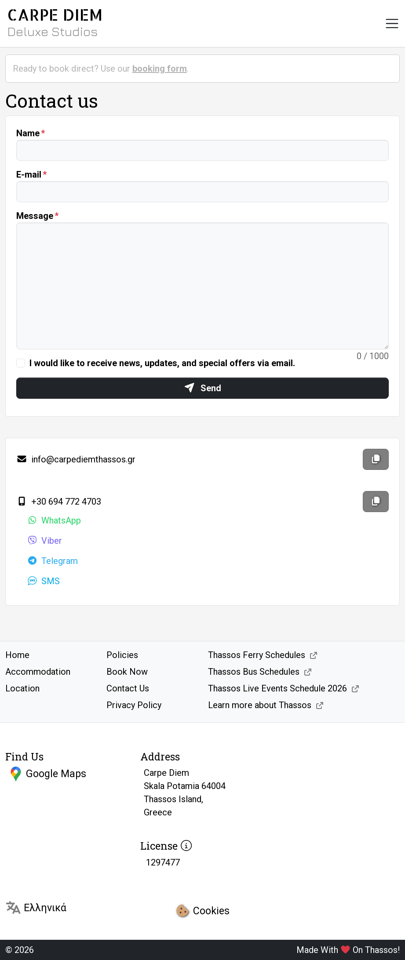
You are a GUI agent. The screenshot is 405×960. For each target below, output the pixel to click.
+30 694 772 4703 (58, 501)
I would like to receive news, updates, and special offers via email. (162, 363)
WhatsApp (54, 520)
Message (34, 216)
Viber (44, 540)
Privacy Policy (133, 705)
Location (22, 688)
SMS (43, 581)
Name (28, 133)
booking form (159, 68)
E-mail (28, 174)
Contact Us (127, 688)
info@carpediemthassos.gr (75, 459)
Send (202, 388)
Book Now (127, 671)
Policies (122, 655)
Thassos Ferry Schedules (256, 655)
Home (17, 655)
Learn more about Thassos (259, 705)
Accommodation (37, 671)
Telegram (52, 561)
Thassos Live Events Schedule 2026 (277, 688)
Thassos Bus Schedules (253, 671)
